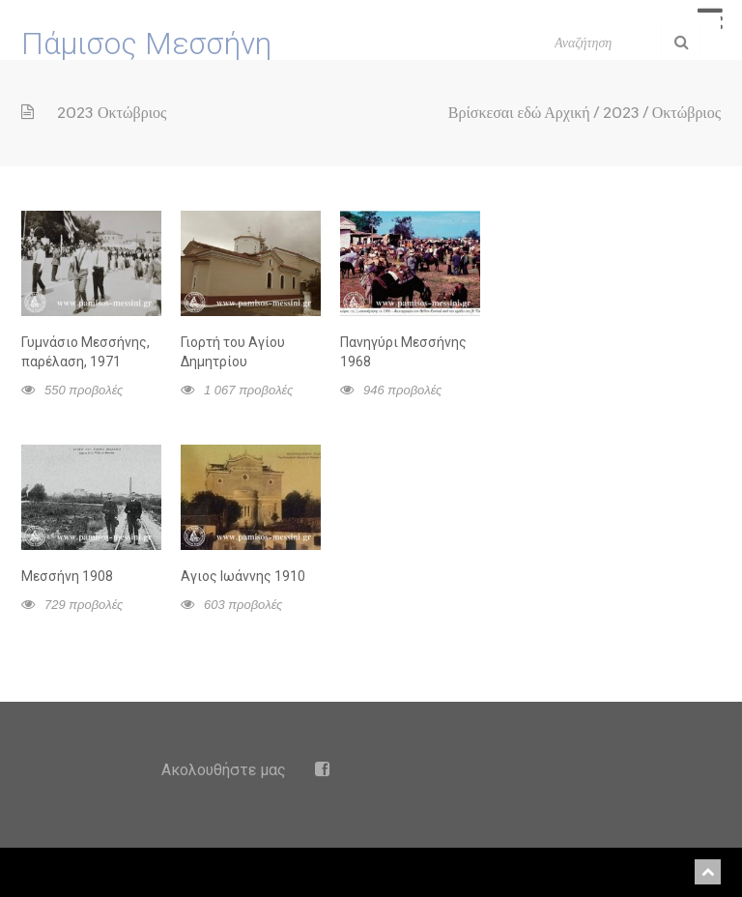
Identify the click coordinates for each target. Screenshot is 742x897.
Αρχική (566, 112)
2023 (621, 112)
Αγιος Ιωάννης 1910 (243, 576)
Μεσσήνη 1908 (67, 576)
